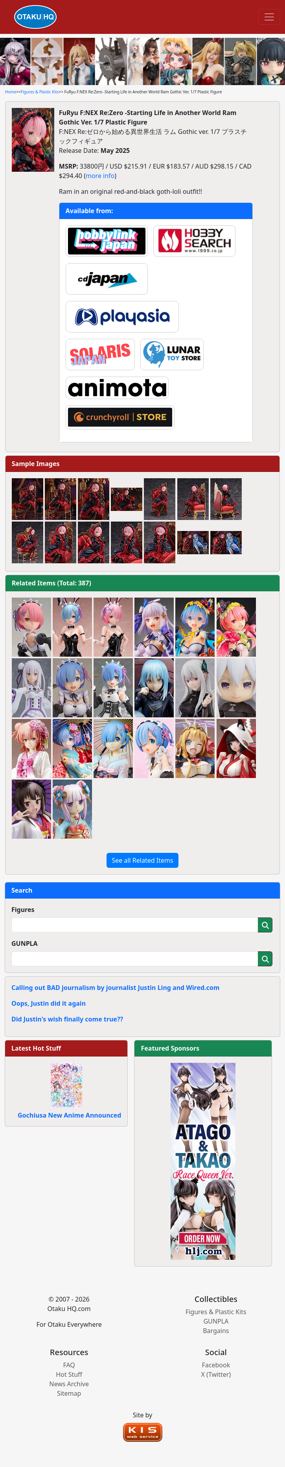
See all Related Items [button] (142, 860)
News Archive (69, 1384)
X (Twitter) (216, 1374)
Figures (23, 909)
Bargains (216, 1330)
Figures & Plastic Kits (40, 92)
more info (100, 175)
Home (10, 92)
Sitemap (69, 1393)
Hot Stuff (69, 1374)
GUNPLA (24, 943)
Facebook (216, 1365)
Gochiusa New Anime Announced (69, 1115)
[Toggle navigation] (269, 17)
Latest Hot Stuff (36, 1048)
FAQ (69, 1365)
